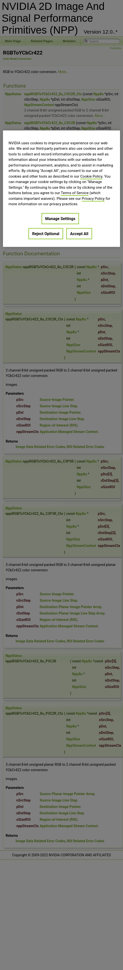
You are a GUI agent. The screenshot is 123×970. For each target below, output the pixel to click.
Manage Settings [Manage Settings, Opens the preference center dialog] (60, 218)
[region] (61, 188)
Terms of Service (75, 193)
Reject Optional (45, 233)
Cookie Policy (91, 176)
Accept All (79, 233)
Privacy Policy (93, 198)
